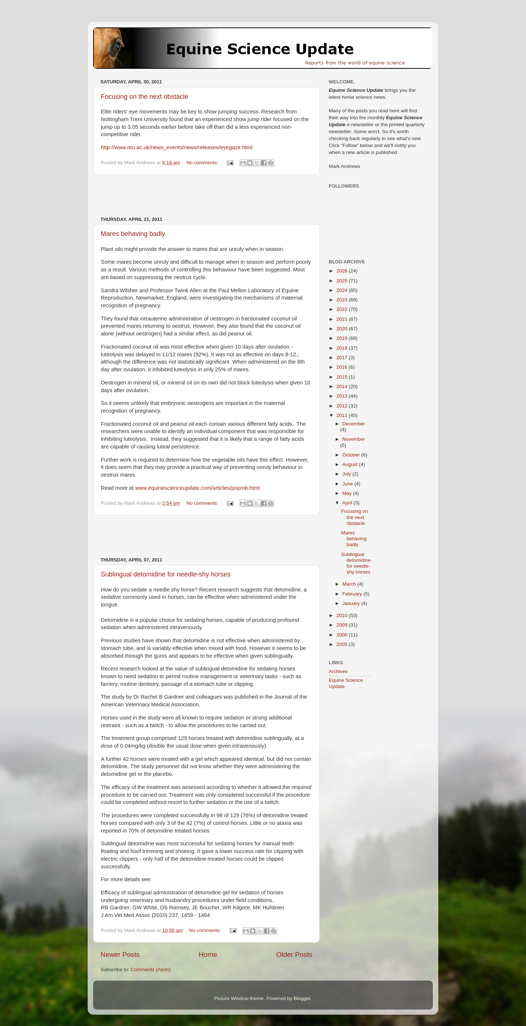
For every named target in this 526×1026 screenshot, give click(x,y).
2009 (342, 625)
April (348, 503)
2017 (342, 357)
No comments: (203, 162)
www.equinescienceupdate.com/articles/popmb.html (197, 488)
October (351, 455)
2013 (342, 396)
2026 (342, 271)
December (353, 423)
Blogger (302, 998)
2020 (342, 328)
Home (208, 954)
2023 (342, 299)
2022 (342, 309)
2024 (342, 290)
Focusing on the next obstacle (144, 96)
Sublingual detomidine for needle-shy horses (165, 574)
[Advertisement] (206, 196)
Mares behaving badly (133, 233)
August (350, 464)
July (347, 474)
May (347, 493)
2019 (342, 338)
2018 (342, 348)
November (353, 439)
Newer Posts (120, 954)
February (352, 594)
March (349, 584)
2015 (342, 377)
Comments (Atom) (151, 969)
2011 (342, 415)
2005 (342, 644)
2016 (342, 367)
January (351, 603)
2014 (342, 386)
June (348, 483)
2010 (342, 615)
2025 (342, 280)
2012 (342, 406)
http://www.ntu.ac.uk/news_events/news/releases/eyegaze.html (176, 147)
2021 (342, 319)
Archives (338, 671)
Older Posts (294, 954)
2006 (342, 635)
